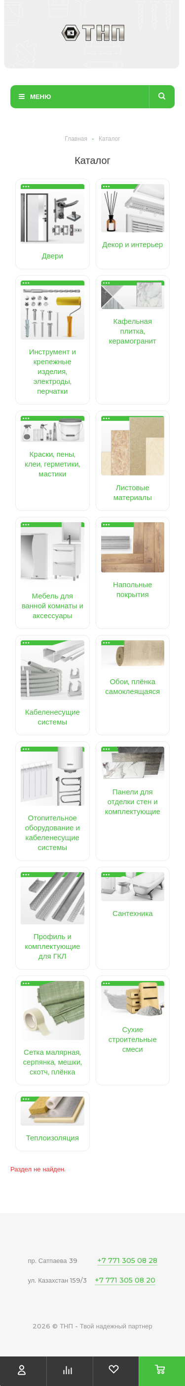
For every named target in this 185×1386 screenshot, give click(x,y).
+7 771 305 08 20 (125, 1280)
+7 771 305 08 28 (127, 1260)
